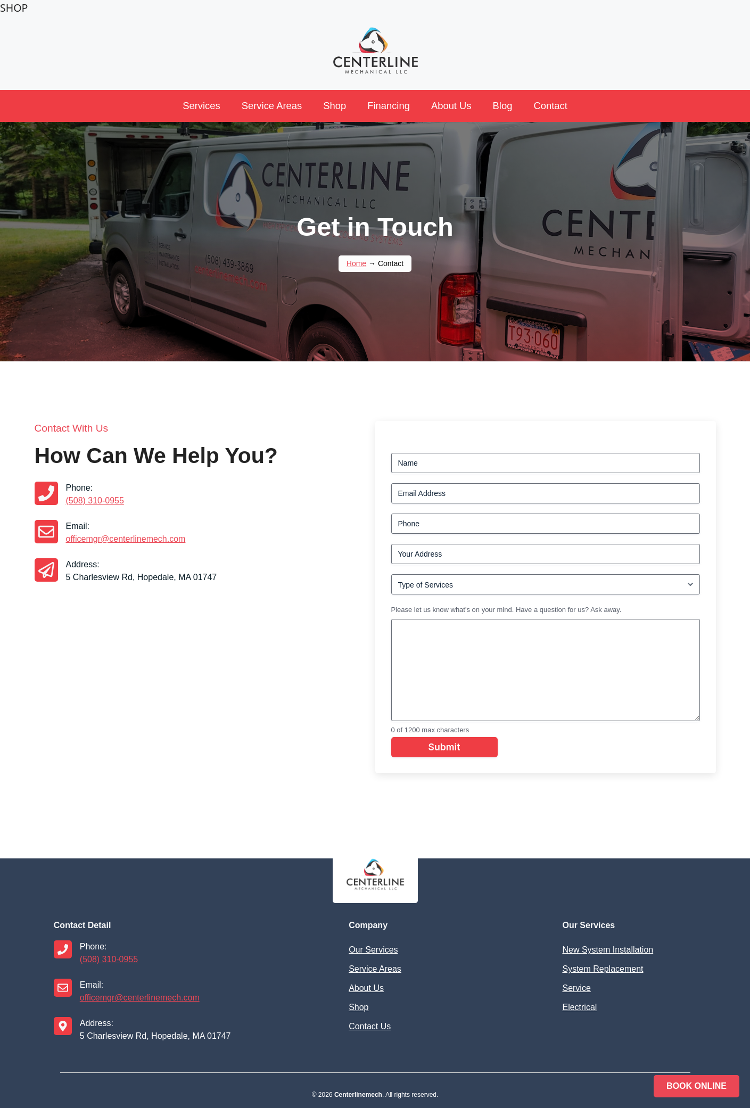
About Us (451, 105)
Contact (550, 105)
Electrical (579, 1007)
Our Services (373, 949)
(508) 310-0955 (95, 500)
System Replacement (602, 968)
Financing (388, 105)
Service (576, 988)
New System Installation (607, 949)
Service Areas (272, 105)
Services (201, 105)
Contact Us (370, 1026)
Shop (334, 105)
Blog (503, 105)
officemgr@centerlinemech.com (126, 538)
